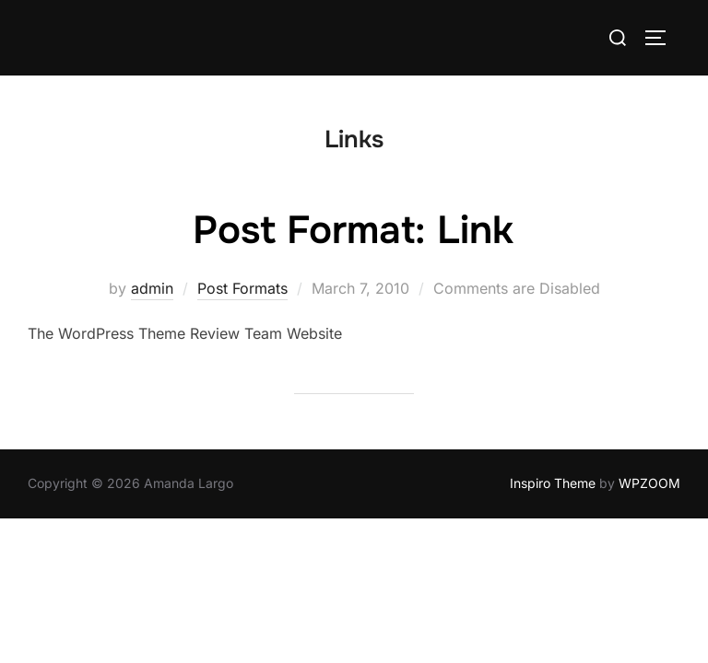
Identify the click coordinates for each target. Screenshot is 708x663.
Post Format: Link (353, 230)
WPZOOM (649, 483)
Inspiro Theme (553, 483)
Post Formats (242, 288)
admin (152, 288)
